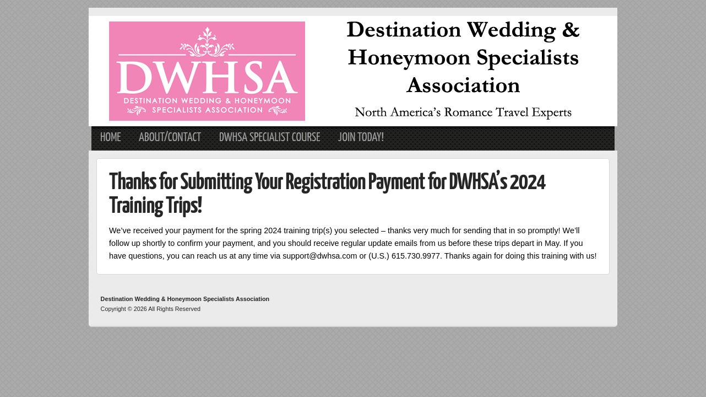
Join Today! (361, 138)
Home (110, 138)
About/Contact (170, 138)
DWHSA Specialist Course (270, 138)
